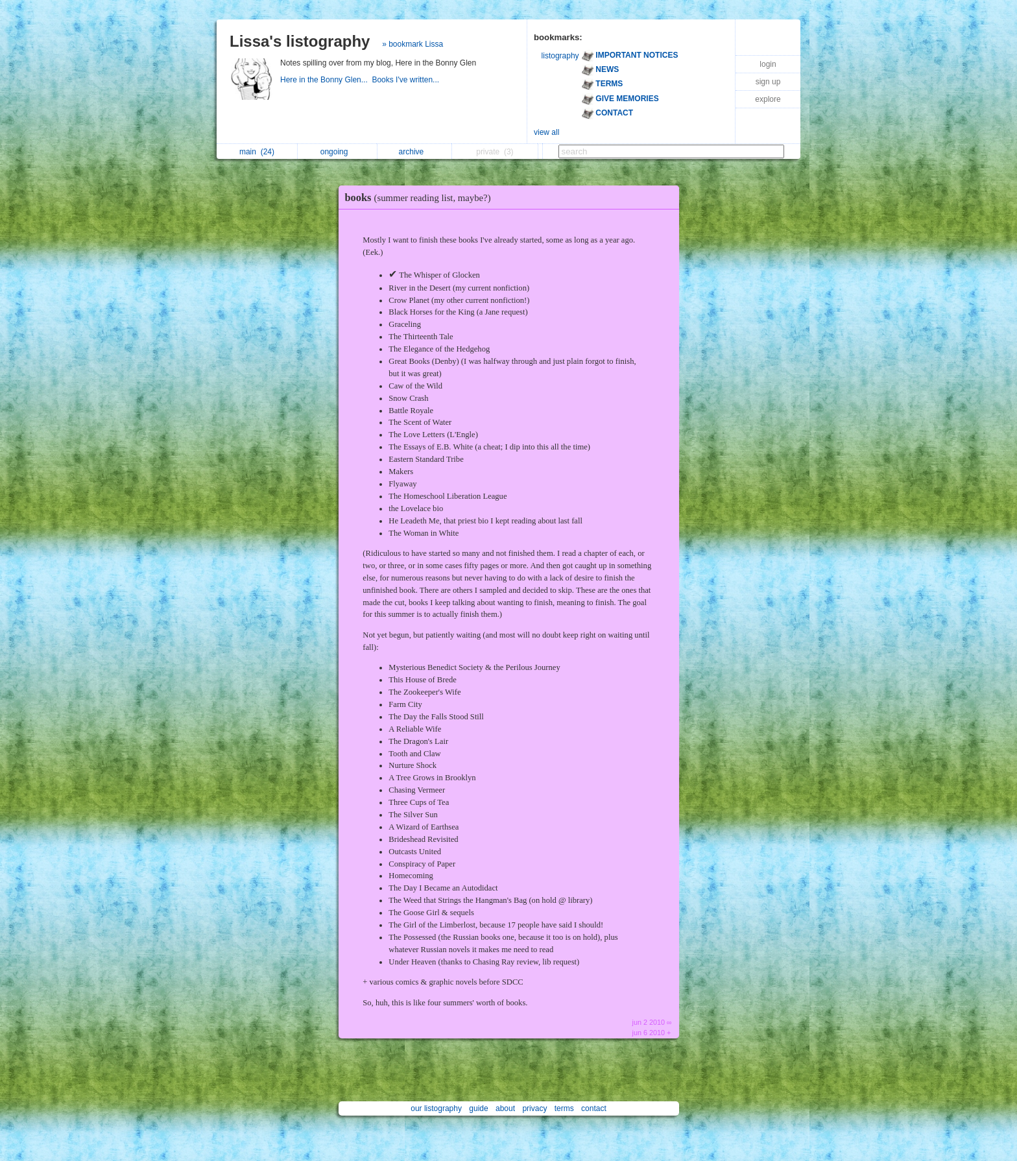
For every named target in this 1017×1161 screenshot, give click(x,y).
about (505, 1108)
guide (478, 1108)
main (256, 151)
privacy (534, 1108)
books (421, 197)
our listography (436, 1108)
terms (564, 1108)
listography (560, 55)
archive (415, 151)
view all (546, 132)
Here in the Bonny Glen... (326, 79)
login (768, 64)
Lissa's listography (300, 41)
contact (593, 1108)
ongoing (337, 151)
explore (767, 99)
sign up (768, 81)
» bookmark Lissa (412, 44)
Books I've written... (406, 79)
